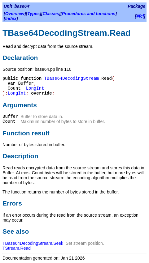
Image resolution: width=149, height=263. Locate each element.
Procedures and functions (89, 13)
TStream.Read (16, 248)
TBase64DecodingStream (71, 78)
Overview (14, 13)
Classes (51, 13)
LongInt (35, 88)
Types (33, 13)
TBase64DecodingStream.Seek (32, 243)
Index (11, 18)
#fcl (140, 16)
